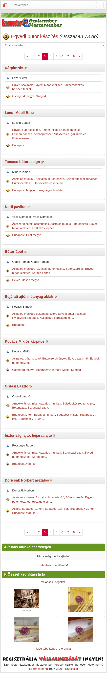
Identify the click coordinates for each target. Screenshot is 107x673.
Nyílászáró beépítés (25, 317)
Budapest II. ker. (44, 414)
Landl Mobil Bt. (18, 113)
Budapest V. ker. (67, 414)
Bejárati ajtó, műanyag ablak (29, 297)
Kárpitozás (14, 68)
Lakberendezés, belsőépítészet (32, 134)
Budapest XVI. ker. (82, 508)
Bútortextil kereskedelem (47, 183)
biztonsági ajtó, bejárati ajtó (28, 435)
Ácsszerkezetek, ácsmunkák (30, 224)
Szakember (20, 5)
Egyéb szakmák (22, 85)
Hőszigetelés (40, 501)
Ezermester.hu (38, 668)
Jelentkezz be (48, 565)
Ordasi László (16, 386)
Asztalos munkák (23, 179)
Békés (16, 280)
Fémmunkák (50, 129)
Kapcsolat (71, 668)
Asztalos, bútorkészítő (50, 179)
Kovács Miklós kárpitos (25, 341)
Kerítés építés (41, 273)
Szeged (41, 96)
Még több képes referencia (53, 648)
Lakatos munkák (69, 129)
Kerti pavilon (16, 207)
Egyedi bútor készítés (34, 36)
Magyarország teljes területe (44, 190)
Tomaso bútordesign (22, 162)
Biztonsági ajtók (46, 313)
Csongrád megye (23, 96)
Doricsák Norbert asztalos (27, 480)
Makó (65, 369)
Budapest (18, 145)
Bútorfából (14, 252)
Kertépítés (38, 456)
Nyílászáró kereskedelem (55, 317)
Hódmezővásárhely (48, 369)
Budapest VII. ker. (29, 419)
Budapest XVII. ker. (24, 463)
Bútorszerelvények (54, 358)
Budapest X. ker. (32, 508)
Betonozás (81, 224)
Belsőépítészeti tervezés (81, 179)
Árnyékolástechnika (24, 403)
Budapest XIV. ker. (57, 508)
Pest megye (34, 235)
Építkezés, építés (43, 228)
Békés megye (30, 280)
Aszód (16, 508)
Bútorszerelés (21, 183)
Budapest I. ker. (22, 414)
